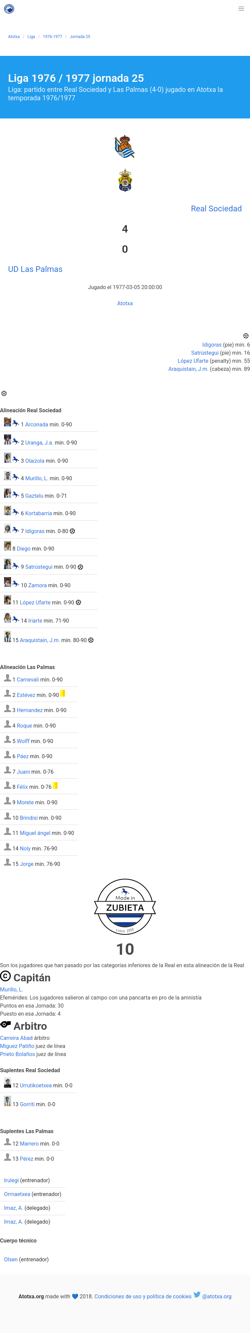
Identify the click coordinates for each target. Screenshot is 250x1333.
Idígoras (212, 345)
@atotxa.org (212, 1296)
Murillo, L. (36, 478)
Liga (31, 36)
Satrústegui (204, 353)
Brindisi (29, 817)
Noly (25, 848)
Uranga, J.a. (39, 443)
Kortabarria (38, 513)
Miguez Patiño (17, 1046)
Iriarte (35, 621)
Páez (23, 756)
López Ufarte (193, 361)
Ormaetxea (17, 1194)
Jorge (27, 864)
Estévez (26, 695)
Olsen (10, 1259)
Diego (24, 549)
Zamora (37, 585)
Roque (24, 726)
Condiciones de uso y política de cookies (143, 1296)
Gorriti (27, 1104)
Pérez (26, 1159)
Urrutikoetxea (36, 1086)
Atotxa (14, 36)
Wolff (23, 741)
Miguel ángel (35, 833)
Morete (25, 802)
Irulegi (11, 1180)
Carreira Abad (16, 1038)
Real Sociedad (216, 208)
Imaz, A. (13, 1208)
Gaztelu (34, 496)
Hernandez (30, 710)
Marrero (29, 1143)
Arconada (36, 424)
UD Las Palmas (35, 269)
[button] (241, 8)
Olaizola (34, 461)
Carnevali (28, 679)
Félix (22, 787)
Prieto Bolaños (17, 1054)
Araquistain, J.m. (189, 369)
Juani (23, 771)
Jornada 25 (80, 36)
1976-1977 (52, 36)
